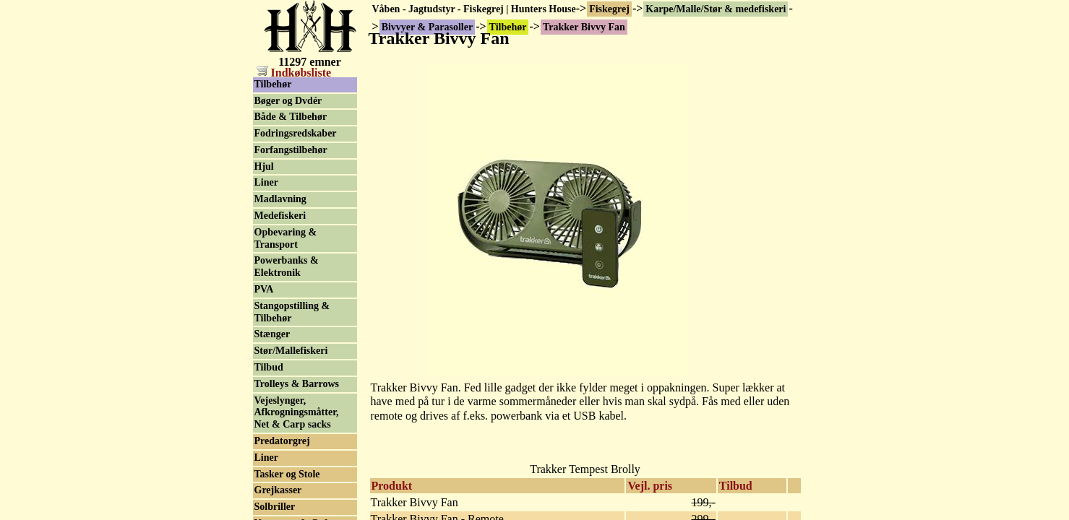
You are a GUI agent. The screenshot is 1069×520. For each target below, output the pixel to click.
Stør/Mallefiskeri (291, 350)
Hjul (264, 166)
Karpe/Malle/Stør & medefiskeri (715, 9)
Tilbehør (273, 84)
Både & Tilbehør (290, 116)
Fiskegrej (609, 9)
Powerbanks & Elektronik (286, 266)
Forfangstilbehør (290, 149)
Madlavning (280, 199)
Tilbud (735, 486)
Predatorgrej (282, 441)
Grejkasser (278, 490)
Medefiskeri (280, 215)
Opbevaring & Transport (285, 238)
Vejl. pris (649, 486)
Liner (266, 182)
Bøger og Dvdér (288, 100)
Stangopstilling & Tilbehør (292, 312)
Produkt (392, 486)
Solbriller (275, 506)
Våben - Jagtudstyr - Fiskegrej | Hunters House (474, 9)
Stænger (272, 334)
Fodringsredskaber (295, 133)
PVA (264, 289)
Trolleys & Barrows (296, 383)
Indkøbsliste (294, 72)
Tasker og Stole (287, 474)
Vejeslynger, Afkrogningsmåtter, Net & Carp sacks (296, 412)
